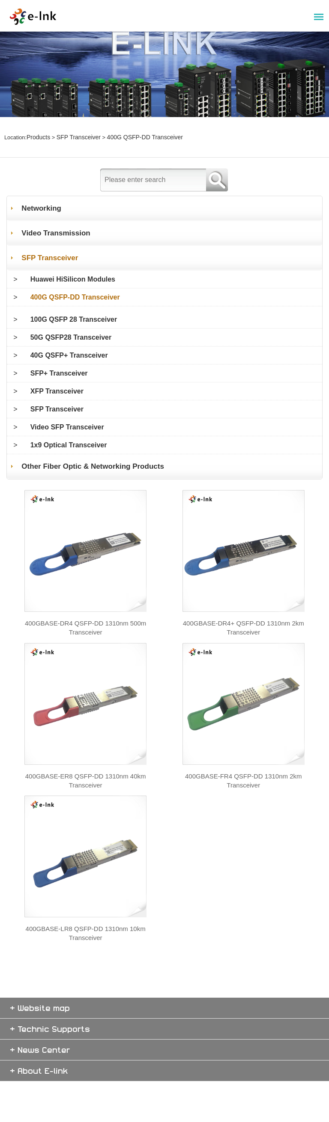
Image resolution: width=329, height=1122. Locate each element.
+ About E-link (39, 1111)
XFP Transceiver (57, 363)
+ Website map (40, 1048)
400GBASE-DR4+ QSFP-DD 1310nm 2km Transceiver (243, 626)
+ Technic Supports (50, 1069)
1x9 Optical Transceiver (68, 417)
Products (37, 124)
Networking (42, 181)
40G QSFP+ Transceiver (69, 328)
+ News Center (40, 1090)
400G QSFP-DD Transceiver (135, 124)
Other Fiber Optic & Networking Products (95, 439)
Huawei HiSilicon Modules (72, 252)
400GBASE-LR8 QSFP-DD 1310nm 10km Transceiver (85, 977)
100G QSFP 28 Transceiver (73, 292)
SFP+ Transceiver (59, 346)
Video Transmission (57, 206)
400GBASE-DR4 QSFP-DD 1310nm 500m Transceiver (86, 626)
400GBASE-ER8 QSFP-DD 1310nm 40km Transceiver (85, 801)
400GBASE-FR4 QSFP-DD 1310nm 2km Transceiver (243, 801)
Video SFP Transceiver (67, 399)
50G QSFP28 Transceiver (70, 310)
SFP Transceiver (74, 124)
